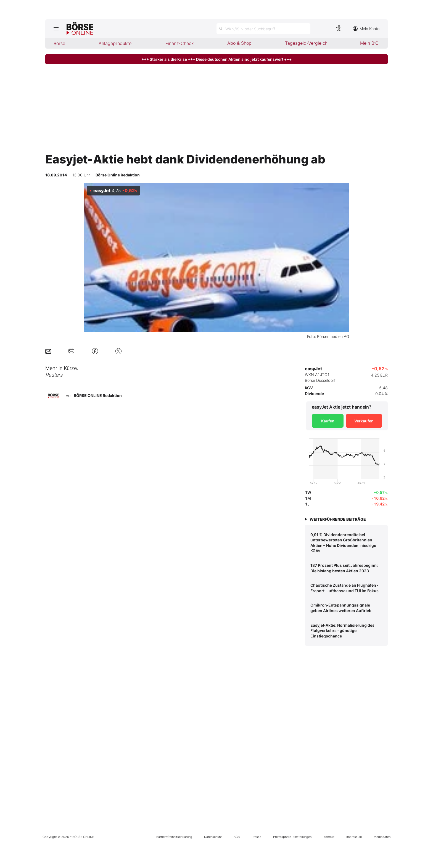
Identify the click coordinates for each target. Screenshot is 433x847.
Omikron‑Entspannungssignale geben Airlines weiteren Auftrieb (340, 608)
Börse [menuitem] (59, 43)
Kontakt (328, 837)
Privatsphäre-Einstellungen (292, 837)
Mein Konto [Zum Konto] (366, 28)
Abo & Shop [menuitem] (239, 43)
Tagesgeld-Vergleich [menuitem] (306, 43)
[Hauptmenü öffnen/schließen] (56, 28)
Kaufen (327, 421)
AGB (237, 837)
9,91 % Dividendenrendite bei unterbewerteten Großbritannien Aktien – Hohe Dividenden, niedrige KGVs (343, 542)
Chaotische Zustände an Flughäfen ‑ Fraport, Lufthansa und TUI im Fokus (344, 588)
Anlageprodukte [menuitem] (115, 43)
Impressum (354, 837)
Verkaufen (364, 421)
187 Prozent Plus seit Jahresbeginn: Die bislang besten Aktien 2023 (344, 568)
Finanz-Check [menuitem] (179, 43)
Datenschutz (213, 837)
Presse (256, 837)
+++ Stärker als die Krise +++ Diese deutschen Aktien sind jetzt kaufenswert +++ (216, 59)
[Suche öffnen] (263, 28)
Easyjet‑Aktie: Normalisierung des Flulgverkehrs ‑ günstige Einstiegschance (342, 630)
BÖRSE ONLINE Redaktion (98, 395)
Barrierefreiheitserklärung (174, 837)
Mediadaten (382, 837)
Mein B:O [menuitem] (369, 43)
